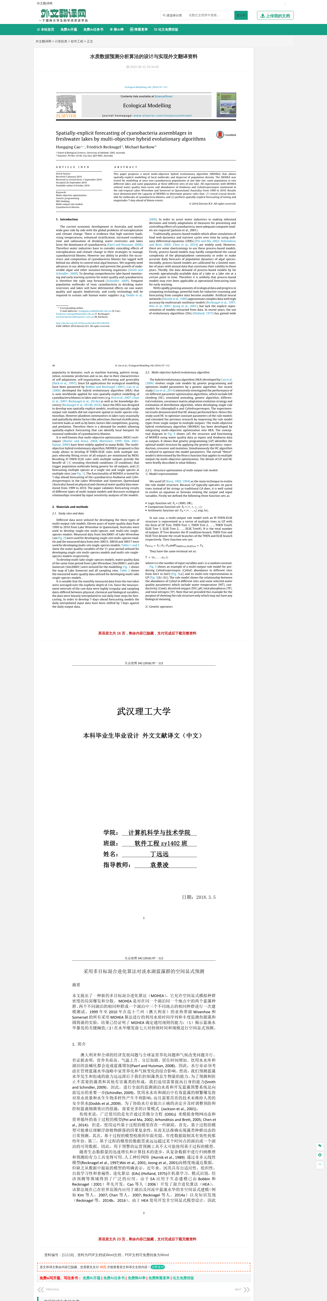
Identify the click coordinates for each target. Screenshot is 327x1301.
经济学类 (232, 182)
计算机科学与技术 (251, 71)
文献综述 (232, 531)
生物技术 (281, 444)
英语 (239, 234)
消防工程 (278, 410)
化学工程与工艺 (236, 444)
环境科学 (245, 391)
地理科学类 (234, 358)
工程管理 (267, 339)
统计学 (263, 156)
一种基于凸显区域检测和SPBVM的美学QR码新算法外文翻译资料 (101, 1212)
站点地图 (207, 1295)
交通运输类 (234, 261)
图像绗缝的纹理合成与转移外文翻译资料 (82, 1198)
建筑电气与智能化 (241, 162)
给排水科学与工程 (248, 339)
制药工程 (267, 444)
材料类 (230, 274)
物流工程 (231, 430)
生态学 (230, 509)
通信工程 (231, 85)
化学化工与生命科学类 (243, 437)
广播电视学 (246, 240)
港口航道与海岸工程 (253, 313)
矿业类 (230, 404)
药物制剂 (261, 450)
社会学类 (232, 489)
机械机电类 (234, 105)
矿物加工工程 (234, 410)
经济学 (276, 188)
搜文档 (241, 15)
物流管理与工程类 (239, 424)
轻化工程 (235, 456)
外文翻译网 (43, 41)
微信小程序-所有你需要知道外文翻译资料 (82, 1219)
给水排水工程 (242, 351)
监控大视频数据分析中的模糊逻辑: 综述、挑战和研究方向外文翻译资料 (106, 1185)
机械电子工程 (274, 111)
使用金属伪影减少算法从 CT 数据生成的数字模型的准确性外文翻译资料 (106, 1165)
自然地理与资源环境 (260, 371)
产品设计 (261, 470)
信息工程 (242, 91)
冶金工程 (242, 416)
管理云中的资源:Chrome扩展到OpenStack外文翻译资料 (94, 1205)
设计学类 (232, 463)
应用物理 (245, 143)
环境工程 (231, 391)
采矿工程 (264, 410)
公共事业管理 (252, 214)
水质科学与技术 (263, 391)
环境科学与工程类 (239, 384)
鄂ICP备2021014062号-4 (181, 1295)
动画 (285, 470)
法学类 (230, 247)
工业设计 (275, 470)
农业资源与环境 (246, 509)
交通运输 (231, 267)
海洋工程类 (234, 306)
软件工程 (77, 41)
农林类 (230, 503)
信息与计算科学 (246, 156)
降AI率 (117, 29)
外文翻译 (232, 538)
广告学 (230, 234)
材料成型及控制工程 (262, 280)
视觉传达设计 (234, 476)
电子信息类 (234, 79)
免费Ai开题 (68, 29)
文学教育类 (234, 227)
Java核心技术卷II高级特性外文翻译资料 (81, 1225)
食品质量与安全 (236, 450)
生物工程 (249, 456)
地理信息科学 (234, 365)
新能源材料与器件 (245, 293)
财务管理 (245, 208)
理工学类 (232, 137)
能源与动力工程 (263, 143)
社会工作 (251, 496)
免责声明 (244, 1254)
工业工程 (258, 123)
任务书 (230, 546)
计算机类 (61, 41)
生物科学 (269, 456)
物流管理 (245, 430)
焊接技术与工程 (243, 130)
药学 (251, 450)
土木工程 (245, 332)
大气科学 (239, 371)
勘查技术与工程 (260, 416)
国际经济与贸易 (236, 188)
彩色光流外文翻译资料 (67, 1171)
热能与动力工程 (253, 168)
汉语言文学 (263, 240)
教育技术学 (267, 234)
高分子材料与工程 (270, 293)
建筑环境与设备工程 (253, 345)
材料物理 (245, 287)
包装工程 (245, 123)
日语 (279, 234)
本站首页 (45, 29)
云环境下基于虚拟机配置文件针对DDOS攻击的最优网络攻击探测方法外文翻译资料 (115, 1178)
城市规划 (231, 345)
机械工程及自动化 (251, 111)
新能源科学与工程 (267, 162)
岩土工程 (231, 332)
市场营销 (231, 208)
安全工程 (251, 410)
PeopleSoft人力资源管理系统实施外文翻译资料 (87, 1192)
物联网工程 (272, 71)
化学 (259, 456)
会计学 (237, 214)
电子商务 (254, 188)
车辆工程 (231, 111)
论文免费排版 (166, 29)
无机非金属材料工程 (266, 287)
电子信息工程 (258, 91)
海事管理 (231, 313)
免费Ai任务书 (93, 29)
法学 (228, 253)
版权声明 (221, 1254)
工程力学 (231, 143)
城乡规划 (281, 339)
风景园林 (267, 476)
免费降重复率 (159, 1130)
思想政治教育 (234, 496)
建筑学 (230, 339)
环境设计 (231, 470)
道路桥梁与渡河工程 (253, 267)
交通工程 (274, 267)
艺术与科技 (253, 476)
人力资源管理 (271, 214)
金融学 (266, 188)
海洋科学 (235, 319)
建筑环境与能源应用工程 (269, 332)
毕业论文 (232, 516)
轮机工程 (258, 149)
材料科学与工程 (236, 280)
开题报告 (232, 524)
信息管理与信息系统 (266, 208)
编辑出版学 (250, 234)
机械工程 (261, 130)
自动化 (246, 149)
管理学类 (232, 201)
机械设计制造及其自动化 (259, 117)
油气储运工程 (274, 149)
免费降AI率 (137, 1130)
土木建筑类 (234, 326)
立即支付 (158, 1119)
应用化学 (254, 444)
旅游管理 (239, 220)
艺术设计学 (246, 470)
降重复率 (139, 29)
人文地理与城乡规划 (259, 365)
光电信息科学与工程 (253, 85)
